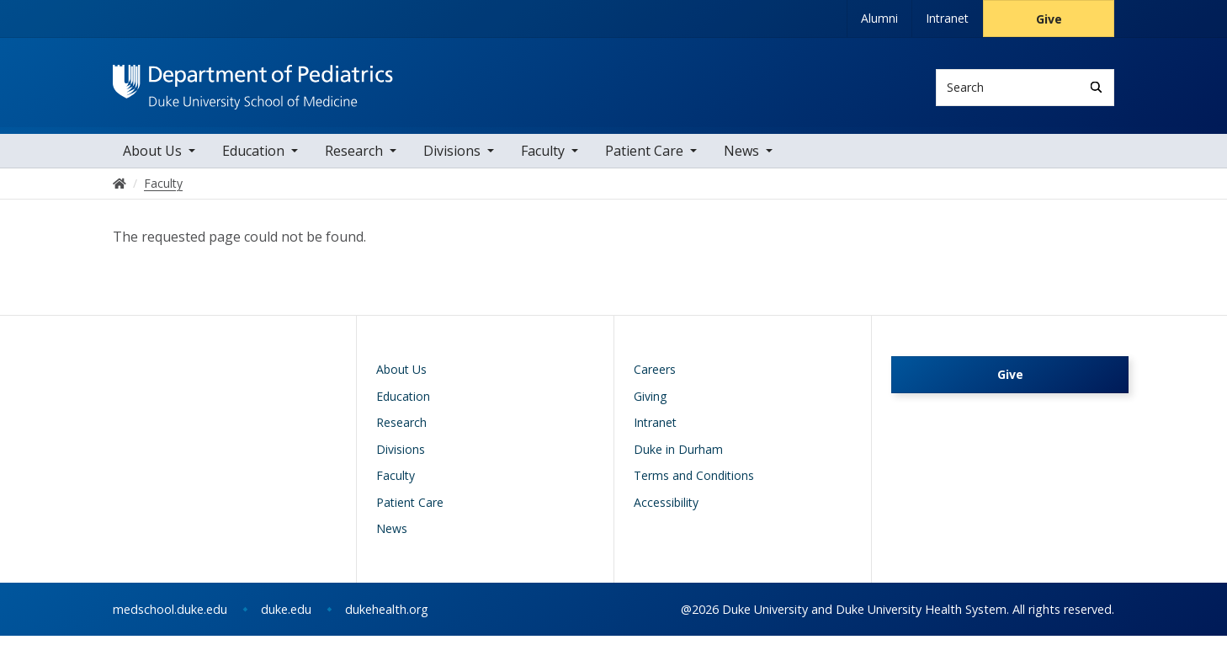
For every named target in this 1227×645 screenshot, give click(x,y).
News (741, 160)
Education (253, 160)
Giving (650, 405)
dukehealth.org (386, 618)
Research (354, 160)
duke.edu (286, 618)
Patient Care (644, 160)
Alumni (879, 18)
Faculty (543, 160)
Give (1049, 19)
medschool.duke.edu (170, 618)
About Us (152, 160)
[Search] (1096, 87)
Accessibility (666, 512)
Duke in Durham (678, 458)
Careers (655, 379)
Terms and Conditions (694, 485)
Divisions (452, 160)
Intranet (947, 18)
